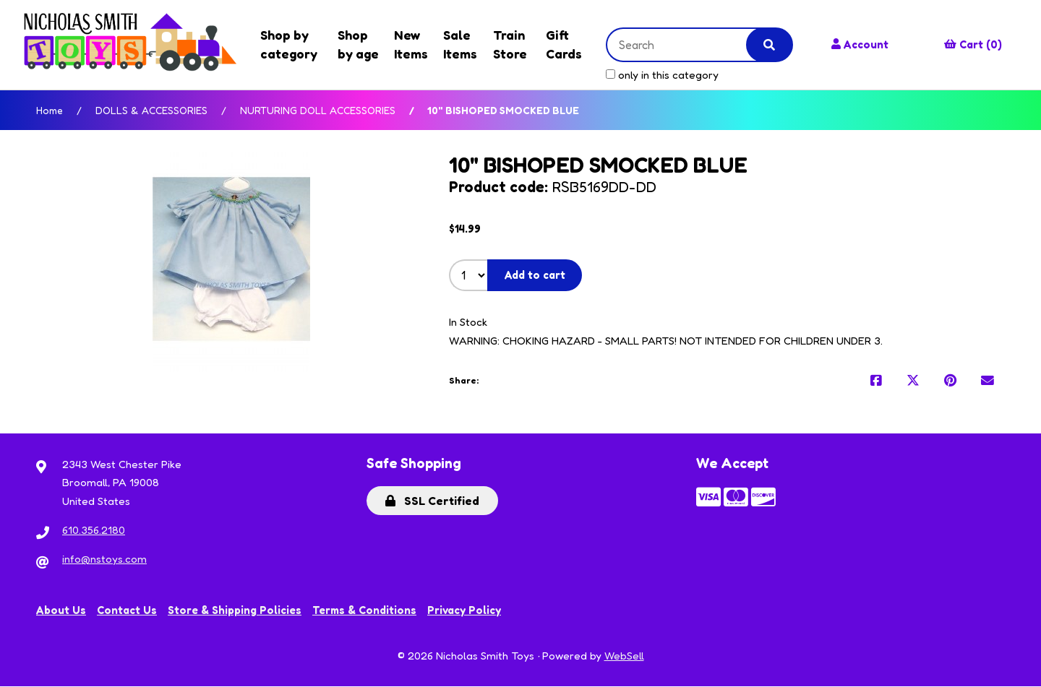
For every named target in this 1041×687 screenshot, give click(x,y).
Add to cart (535, 275)
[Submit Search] (765, 44)
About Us (61, 611)
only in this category (657, 75)
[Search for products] (682, 44)
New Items (409, 44)
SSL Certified (432, 500)
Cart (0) (973, 44)
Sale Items (457, 44)
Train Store (506, 44)
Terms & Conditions (365, 611)
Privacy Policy (465, 611)
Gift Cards (559, 44)
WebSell (624, 656)
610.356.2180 (93, 530)
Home (49, 110)
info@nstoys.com (104, 559)
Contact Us (127, 611)
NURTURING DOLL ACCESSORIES (317, 110)
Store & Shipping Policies (235, 611)
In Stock (468, 322)
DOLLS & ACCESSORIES (151, 110)
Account (858, 44)
